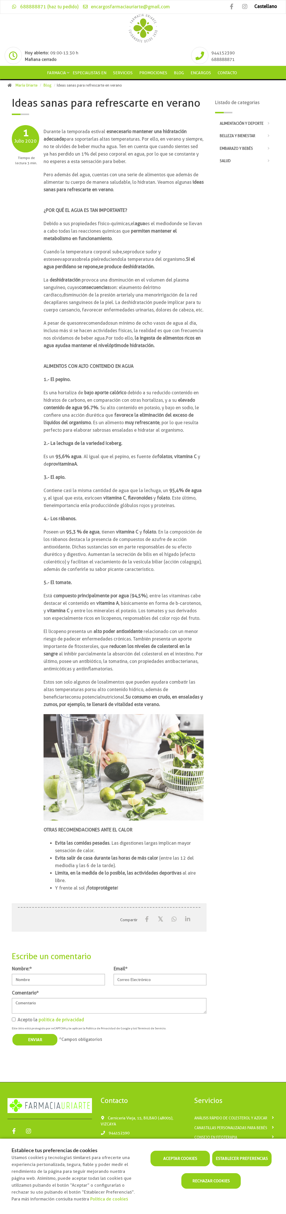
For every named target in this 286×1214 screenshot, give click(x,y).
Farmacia (56, 72)
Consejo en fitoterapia (215, 1137)
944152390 (115, 1133)
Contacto (227, 72)
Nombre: (22, 969)
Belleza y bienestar (237, 136)
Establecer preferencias (242, 1158)
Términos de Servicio (151, 1028)
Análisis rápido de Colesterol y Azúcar (230, 1118)
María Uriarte (26, 85)
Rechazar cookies (211, 1181)
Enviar (35, 1039)
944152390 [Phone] (223, 53)
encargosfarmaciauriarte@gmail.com (126, 6)
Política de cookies (109, 1199)
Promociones (153, 72)
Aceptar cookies (180, 1158)
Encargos (201, 72)
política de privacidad (61, 1019)
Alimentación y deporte (242, 123)
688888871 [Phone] (223, 59)
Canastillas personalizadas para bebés (230, 1128)
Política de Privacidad (101, 1028)
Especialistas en (89, 72)
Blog (179, 72)
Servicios (123, 72)
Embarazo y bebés (236, 148)
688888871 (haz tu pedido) (45, 6)
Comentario (25, 993)
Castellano (265, 6)
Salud (225, 161)
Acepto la (48, 1019)
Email (120, 969)
